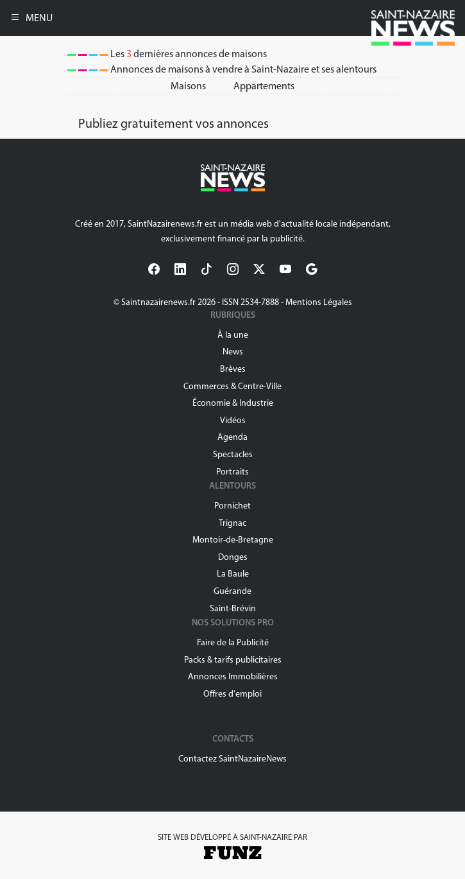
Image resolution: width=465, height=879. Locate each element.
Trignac (232, 523)
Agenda (232, 436)
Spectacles (233, 454)
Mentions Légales (318, 302)
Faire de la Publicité (233, 642)
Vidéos (233, 420)
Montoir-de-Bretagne (232, 539)
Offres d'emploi (232, 693)
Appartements (263, 86)
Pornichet (232, 505)
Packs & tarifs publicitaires (233, 659)
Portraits (232, 471)
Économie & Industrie (232, 402)
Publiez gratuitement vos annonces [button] (173, 123)
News (233, 351)
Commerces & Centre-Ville (232, 386)
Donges (233, 557)
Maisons (188, 86)
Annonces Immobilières (233, 676)
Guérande (232, 591)
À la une (232, 334)
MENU (31, 18)
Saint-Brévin (233, 608)
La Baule (233, 573)
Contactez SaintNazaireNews (232, 758)
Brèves (233, 368)
